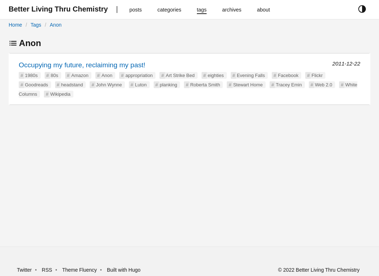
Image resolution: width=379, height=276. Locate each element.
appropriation (139, 75)
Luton (141, 84)
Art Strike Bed (180, 75)
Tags (36, 25)
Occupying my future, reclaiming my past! (82, 65)
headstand (72, 84)
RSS (47, 270)
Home (15, 25)
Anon (56, 25)
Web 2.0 (323, 84)
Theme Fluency (80, 270)
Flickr (316, 75)
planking (168, 84)
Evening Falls (251, 75)
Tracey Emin (289, 84)
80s (54, 75)
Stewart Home (248, 84)
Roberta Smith (205, 84)
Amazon (80, 75)
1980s (31, 75)
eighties (216, 75)
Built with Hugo (123, 270)
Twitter (24, 270)
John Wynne (109, 84)
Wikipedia (60, 94)
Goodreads (36, 84)
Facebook (288, 75)
